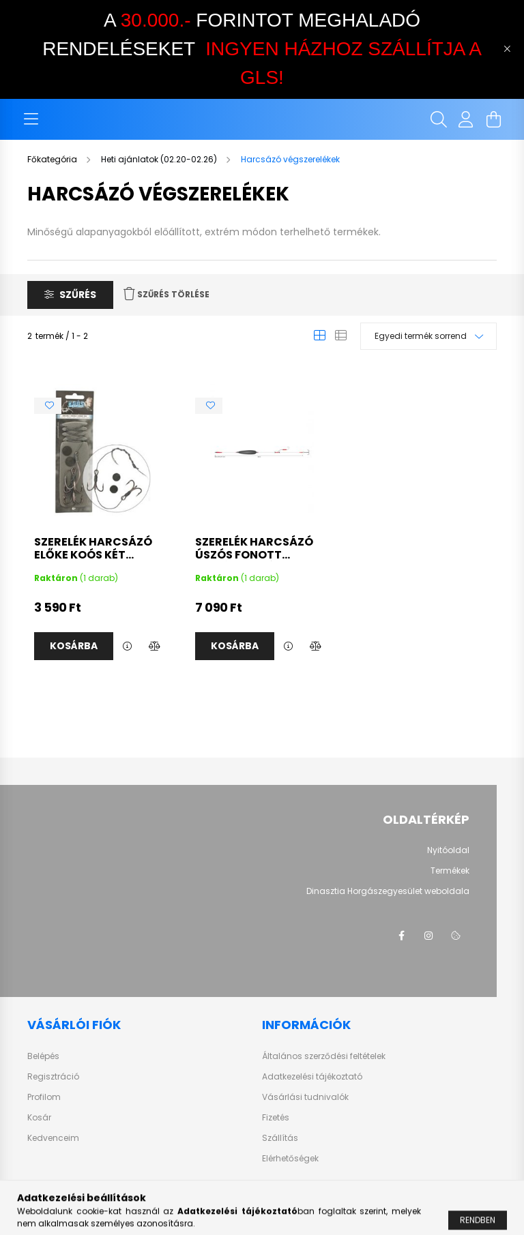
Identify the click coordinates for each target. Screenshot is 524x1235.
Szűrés (77, 294)
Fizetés (275, 1117)
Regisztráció (53, 1077)
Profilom (44, 1097)
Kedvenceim (53, 1138)
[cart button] (493, 119)
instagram (428, 935)
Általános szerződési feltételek (323, 1056)
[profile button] (466, 119)
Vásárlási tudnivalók (305, 1097)
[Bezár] (507, 49)
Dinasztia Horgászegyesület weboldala (387, 891)
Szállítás (280, 1138)
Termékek (450, 871)
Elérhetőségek (290, 1158)
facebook (401, 935)
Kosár (39, 1117)
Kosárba (74, 646)
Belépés (43, 1056)
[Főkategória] (53, 159)
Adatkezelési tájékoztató (312, 1077)
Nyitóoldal (448, 850)
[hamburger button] (30, 119)
